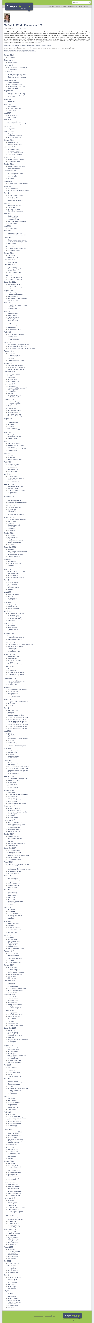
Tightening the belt (13, 1048)
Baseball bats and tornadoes (16, 369)
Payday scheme (12, 1282)
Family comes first (13, 1184)
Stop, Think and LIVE (14, 381)
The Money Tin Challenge (15, 1034)
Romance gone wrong (14, 1153)
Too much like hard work (14, 436)
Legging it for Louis (13, 313)
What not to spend (13, 693)
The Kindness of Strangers (15, 211)
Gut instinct (11, 426)
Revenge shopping (13, 1268)
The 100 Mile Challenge (14, 542)
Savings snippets (12, 1279)
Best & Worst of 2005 (14, 1170)
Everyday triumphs (13, 296)
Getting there (11, 911)
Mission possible (12, 584)
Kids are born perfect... (14, 923)
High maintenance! (13, 188)
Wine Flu (10, 596)
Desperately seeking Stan (15, 826)
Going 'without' (12, 286)
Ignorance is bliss (12, 887)
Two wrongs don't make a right (16, 367)
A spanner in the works (14, 556)
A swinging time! (12, 1013)
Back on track (11, 1098)
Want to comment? (9, 51)
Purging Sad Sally (13, 575)
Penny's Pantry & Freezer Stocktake (18, 738)
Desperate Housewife (14, 676)
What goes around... (13, 1058)
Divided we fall (12, 511)
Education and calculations (15, 152)
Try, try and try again (13, 773)
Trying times (11, 918)
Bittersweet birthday (13, 1188)
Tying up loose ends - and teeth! (17, 74)
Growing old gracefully (14, 1233)
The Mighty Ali (12, 782)
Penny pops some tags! (14, 137)
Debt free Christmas (13, 1204)
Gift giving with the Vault (14, 1302)
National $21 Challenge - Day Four (17, 723)
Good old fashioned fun (14, 397)
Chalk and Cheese (13, 582)
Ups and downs (12, 976)
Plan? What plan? (13, 321)
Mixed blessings (12, 1104)
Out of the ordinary (13, 466)
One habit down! (12, 1144)
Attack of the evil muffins (14, 608)
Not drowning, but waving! (15, 135)
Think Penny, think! (13, 88)
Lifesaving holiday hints (14, 1076)
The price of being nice (14, 763)
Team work (11, 985)
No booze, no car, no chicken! (16, 672)
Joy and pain (11, 528)
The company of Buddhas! (15, 200)
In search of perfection (14, 808)
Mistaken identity (12, 598)
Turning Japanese (13, 338)
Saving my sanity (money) (15, 618)
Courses (51, 6)
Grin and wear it (12, 326)
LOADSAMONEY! (13, 758)
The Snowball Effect (13, 573)
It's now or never (12, 228)
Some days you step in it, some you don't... (20, 869)
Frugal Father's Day (13, 1242)
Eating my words (12, 176)
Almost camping (12, 801)
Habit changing (12, 1179)
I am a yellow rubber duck (15, 639)
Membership (72, 6)
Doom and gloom (12, 336)
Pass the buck (12, 117)
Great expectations (13, 422)
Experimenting (12, 1156)
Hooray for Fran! (12, 1205)
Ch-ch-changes (12, 670)
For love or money (13, 691)
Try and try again (12, 468)
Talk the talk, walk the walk (15, 365)
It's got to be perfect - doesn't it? (17, 519)
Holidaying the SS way (14, 696)
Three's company (12, 62)
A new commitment (13, 840)
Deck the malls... (12, 513)
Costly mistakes (12, 944)
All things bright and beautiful (16, 445)
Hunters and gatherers (14, 969)
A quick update (12, 1069)
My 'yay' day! (11, 96)
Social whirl (11, 307)
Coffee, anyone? (12, 784)
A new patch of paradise (14, 404)
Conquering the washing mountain (17, 305)
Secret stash (11, 703)
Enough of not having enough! (16, 95)
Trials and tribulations (14, 1084)
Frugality (10, 733)
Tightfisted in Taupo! (13, 885)
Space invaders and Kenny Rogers (17, 551)
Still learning (11, 1030)
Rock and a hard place (14, 850)
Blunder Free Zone (13, 1149)
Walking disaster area (14, 605)
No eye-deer (11, 754)
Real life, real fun (12, 267)
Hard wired (11, 544)
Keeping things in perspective (16, 972)
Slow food (10, 669)
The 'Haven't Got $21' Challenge (17, 240)
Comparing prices (13, 1305)
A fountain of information (14, 1213)
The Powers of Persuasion (15, 1139)
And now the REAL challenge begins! (18, 190)
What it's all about (13, 787)
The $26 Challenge (13, 216)
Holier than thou (12, 796)
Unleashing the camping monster (17, 803)
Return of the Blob (13, 1137)
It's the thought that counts (15, 1014)
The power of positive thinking (16, 843)
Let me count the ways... (14, 1116)
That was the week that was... (16, 646)
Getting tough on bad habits (15, 1025)
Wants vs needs (12, 786)
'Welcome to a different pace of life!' (18, 388)
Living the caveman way (14, 859)
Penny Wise (22, 28)
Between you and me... (14, 929)
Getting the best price (14, 1241)
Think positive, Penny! (14, 656)
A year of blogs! (12, 1109)
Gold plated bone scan (14, 1195)
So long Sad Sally (13, 1256)
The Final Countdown (14, 1186)
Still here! (10, 589)
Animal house (11, 1284)
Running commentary (14, 567)
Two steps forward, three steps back (18, 183)
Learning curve (12, 1304)
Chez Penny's (11, 377)
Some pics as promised (14, 395)
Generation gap (12, 1057)
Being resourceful (13, 1100)
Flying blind (11, 178)
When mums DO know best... (16, 866)
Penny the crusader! (13, 1218)
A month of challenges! (14, 913)
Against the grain (12, 428)
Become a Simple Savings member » (25, 51)
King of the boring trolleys (15, 838)
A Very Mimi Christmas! (14, 374)
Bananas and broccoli (14, 1072)
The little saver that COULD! (16, 159)
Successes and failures (14, 871)
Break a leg (11, 1200)
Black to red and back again (15, 901)
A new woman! (12, 386)
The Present (11, 549)
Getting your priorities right (15, 541)
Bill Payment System (13, 1232)
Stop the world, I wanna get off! (16, 577)
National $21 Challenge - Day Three (18, 724)
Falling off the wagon (13, 1239)
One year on (11, 129)
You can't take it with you (15, 233)
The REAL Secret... (13, 932)
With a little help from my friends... (17, 221)
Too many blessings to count (16, 360)
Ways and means (12, 586)
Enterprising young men (14, 414)
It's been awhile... (12, 223)
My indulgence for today (14, 329)
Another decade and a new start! (17, 77)
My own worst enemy (14, 615)
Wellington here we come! (15, 539)
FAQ (54, 1316)
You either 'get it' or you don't (16, 715)
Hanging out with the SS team (16, 1207)
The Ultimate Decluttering (15, 416)
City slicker (11, 1295)
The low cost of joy (13, 142)
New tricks (10, 455)
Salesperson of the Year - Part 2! (17, 449)
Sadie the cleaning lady (14, 617)
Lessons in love (12, 270)
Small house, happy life (14, 402)
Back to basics (12, 1253)
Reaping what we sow (14, 1020)
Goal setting (11, 1022)
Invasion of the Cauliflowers (15, 974)
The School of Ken (13, 469)
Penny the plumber (13, 1032)
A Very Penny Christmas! (15, 154)
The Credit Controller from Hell (16, 572)
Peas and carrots (12, 744)
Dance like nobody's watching (16, 334)
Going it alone (11, 57)
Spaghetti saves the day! (15, 76)
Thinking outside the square (15, 1004)
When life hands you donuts (15, 173)
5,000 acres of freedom (14, 507)
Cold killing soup (12, 1258)
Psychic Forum (12, 1041)
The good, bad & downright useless (18, 1039)
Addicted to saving (13, 1051)
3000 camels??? (12, 207)
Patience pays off (12, 813)
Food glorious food (13, 798)
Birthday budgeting (13, 1270)
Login (86, 6)
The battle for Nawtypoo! (15, 144)
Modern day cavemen (14, 594)
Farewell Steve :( (12, 1043)
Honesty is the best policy (15, 1167)
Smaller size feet (12, 1002)
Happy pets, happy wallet (15, 1277)
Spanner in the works (14, 1300)
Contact (48, 1316)
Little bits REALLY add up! (15, 277)
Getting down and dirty (14, 161)
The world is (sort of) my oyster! (17, 93)
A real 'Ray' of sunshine (14, 852)
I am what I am (12, 695)
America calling (12, 1265)
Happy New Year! (12, 262)
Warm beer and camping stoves (17, 714)
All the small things (13, 257)
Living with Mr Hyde (13, 971)
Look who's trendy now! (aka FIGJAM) (18, 345)
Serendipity (11, 424)
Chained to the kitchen (14, 857)
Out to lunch (11, 937)
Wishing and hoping (13, 82)
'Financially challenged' (14, 269)
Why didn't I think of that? (15, 1132)
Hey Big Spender (12, 1093)
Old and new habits (13, 1155)
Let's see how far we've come (16, 613)
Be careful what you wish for (16, 514)
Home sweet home (13, 69)
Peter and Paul (12, 561)
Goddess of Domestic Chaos (16, 637)
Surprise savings (12, 992)
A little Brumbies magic (14, 962)
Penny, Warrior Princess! (15, 958)
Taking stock (11, 740)
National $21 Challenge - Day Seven (18, 717)
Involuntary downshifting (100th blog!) (18, 1088)
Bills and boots (12, 1053)
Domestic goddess (13, 1267)
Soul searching (12, 175)
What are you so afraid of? (15, 151)
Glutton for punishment (14, 1090)
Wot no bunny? (12, 1120)
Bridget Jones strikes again (15, 486)
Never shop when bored (14, 1172)
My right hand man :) (13, 134)
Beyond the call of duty (14, 941)
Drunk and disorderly (13, 836)
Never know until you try (14, 1008)
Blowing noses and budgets (15, 1141)
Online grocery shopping (14, 1178)
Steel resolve (11, 909)
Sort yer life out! (12, 625)
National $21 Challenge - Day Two (17, 726)
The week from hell (13, 1254)
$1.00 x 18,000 (12, 480)
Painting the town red (14, 831)
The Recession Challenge (15, 664)
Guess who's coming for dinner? (17, 1118)
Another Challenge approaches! (17, 1055)
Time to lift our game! (14, 443)
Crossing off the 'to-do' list (15, 1035)
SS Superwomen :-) (13, 873)
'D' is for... (10, 1074)
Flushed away (11, 737)
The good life (11, 1163)
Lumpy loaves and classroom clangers (18, 864)
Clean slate (11, 1307)
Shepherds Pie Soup (13, 587)
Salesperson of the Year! (15, 459)
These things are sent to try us (16, 86)
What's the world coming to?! (16, 822)
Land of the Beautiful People (16, 948)
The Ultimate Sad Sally (14, 525)
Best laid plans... (12, 1202)
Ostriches (10, 421)
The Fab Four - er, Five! (14, 660)
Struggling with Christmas (15, 1191)
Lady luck (10, 841)
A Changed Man (12, 476)
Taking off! (10, 705)
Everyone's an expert (14, 868)
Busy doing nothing (13, 390)
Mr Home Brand (12, 606)
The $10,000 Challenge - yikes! (16, 824)
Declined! (10, 854)
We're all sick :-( (12, 899)
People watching (12, 892)
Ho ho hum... (11, 662)
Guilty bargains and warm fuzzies (17, 988)
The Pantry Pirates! (13, 319)
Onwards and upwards (14, 250)
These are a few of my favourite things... (19, 855)
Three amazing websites (14, 1135)
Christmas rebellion (13, 894)
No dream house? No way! (15, 195)
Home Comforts (12, 457)
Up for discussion (12, 1125)
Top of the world (12, 450)
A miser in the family (13, 1223)
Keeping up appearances (15, 1121)
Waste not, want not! (13, 1298)
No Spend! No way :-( (14, 355)
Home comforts (12, 1244)
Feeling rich (11, 917)
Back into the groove (13, 878)
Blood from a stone (13, 943)
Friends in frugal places (14, 500)
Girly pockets (11, 353)
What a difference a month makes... (18, 298)
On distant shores (13, 553)
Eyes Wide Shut (12, 471)
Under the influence (13, 464)
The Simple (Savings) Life (15, 829)
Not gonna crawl (12, 648)
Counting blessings (13, 986)
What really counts (13, 636)
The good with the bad (14, 168)
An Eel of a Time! (12, 115)
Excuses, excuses (13, 953)
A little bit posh (12, 391)
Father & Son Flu (12, 315)
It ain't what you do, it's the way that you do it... (21, 644)
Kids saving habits (13, 1174)
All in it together (12, 978)
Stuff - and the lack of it (14, 108)
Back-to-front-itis (12, 967)
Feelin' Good (11, 199)
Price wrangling (12, 1288)
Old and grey (11, 530)
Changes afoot (12, 983)
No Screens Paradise (14, 499)
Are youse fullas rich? (14, 430)
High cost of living (13, 1165)
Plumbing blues (12, 1296)
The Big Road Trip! (13, 537)
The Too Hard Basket (14, 780)
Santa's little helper (13, 1000)
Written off (10, 1293)
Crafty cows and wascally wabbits (17, 502)
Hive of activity (12, 620)
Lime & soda (11, 255)
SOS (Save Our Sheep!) (14, 410)
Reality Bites (11, 600)
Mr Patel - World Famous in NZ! (17, 235)
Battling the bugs (12, 1286)
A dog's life (11, 882)
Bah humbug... (12, 815)
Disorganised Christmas (14, 827)
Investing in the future (14, 650)
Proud (9, 405)
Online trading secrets (14, 1251)
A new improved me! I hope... (16, 800)
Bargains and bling (13, 1127)
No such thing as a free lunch (16, 478)
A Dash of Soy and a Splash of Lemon (18, 124)
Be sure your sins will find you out (17, 778)
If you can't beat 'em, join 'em (16, 674)
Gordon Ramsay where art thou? (17, 490)
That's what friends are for (15, 284)
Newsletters (61, 6)
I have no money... (13, 629)
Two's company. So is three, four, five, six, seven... (22, 348)
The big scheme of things (15, 84)
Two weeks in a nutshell (14, 810)
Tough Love (11, 376)
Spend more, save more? (15, 1083)
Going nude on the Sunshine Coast (18, 702)
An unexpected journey (14, 122)
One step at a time (13, 1151)
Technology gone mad (14, 651)
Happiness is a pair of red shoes (17, 248)
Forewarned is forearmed (15, 915)
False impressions (13, 946)
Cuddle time (11, 1106)
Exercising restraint (13, 1081)
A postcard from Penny (14, 1209)
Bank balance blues (13, 1049)
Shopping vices (12, 1249)
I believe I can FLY (13, 1107)
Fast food (10, 494)
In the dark (11, 712)
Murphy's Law (11, 447)
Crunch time (11, 565)
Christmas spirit (12, 509)
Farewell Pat (11, 527)
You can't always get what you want (18, 770)
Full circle (10, 393)
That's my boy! (12, 435)
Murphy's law (11, 897)
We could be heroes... (14, 482)
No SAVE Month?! (13, 492)
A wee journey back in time (15, 294)
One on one (11, 523)
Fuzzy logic (11, 1006)
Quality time (11, 1169)
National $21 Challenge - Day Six (17, 719)
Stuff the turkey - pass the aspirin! (17, 812)
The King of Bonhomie (14, 412)
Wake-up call (11, 792)
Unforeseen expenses (14, 1102)
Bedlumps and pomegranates (16, 880)
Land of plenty (12, 521)
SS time (10, 631)
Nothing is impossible (14, 682)
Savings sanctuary (13, 1023)
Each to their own (12, 106)
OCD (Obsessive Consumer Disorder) (18, 766)
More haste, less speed (14, 1062)
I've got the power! (13, 1092)
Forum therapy (12, 1018)
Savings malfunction (13, 955)
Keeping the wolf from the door (16, 681)
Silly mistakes (11, 735)
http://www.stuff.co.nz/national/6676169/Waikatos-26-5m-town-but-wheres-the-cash (27, 45)
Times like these (12, 438)
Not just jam (11, 358)
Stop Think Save (12, 939)
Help (80, 6)
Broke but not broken (13, 149)
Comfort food (11, 1071)
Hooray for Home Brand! (14, 1060)
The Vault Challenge (13, 756)
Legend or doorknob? (14, 1142)
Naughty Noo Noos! (13, 339)
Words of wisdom (12, 627)
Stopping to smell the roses (15, 554)
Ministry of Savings (13, 488)
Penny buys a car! (13, 197)
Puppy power (11, 1114)
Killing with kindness (13, 1176)
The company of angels (14, 205)
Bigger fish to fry (12, 243)
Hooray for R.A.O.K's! (14, 308)
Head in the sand (12, 658)
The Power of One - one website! (17, 772)
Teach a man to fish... (14, 219)
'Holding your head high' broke (16, 166)
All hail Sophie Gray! (13, 895)
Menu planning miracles (14, 1193)
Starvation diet (12, 903)
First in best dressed (13, 1133)
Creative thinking (12, 293)
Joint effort (10, 1086)
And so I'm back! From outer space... (18, 346)
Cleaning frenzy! (12, 1067)
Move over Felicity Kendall (15, 1219)
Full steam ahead (12, 752)
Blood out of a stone (13, 710)
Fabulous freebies (13, 817)
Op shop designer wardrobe (15, 1211)
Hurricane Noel (12, 1235)
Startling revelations (13, 1237)
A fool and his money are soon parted (18, 768)
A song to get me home (14, 272)
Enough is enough (13, 379)
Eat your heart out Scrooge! (15, 990)
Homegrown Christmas (14, 563)
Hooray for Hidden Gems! (15, 357)
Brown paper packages (14, 1190)
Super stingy (11, 764)
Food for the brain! (13, 300)
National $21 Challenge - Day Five (17, 721)
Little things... (11, 960)
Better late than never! (14, 209)
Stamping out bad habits (14, 1123)
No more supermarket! (14, 927)
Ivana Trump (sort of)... (14, 751)
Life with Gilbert (12, 110)
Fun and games (12, 931)
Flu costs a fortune (13, 1272)
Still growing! (11, 101)
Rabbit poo (11, 957)
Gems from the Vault (13, 1263)
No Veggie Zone (12, 684)
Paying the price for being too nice (17, 241)
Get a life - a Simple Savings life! (17, 746)
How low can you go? (14, 1016)
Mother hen (11, 1037)
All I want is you (12, 327)
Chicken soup (11, 742)
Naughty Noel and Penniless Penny (18, 794)
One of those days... (13, 999)
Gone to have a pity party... (15, 279)
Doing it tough (11, 535)
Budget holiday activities (14, 1227)
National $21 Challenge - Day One (17, 728)
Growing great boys (13, 317)
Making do (10, 1158)
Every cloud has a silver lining (16, 288)
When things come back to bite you (18, 689)
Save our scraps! (12, 218)
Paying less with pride (14, 883)
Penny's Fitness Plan (13, 1225)
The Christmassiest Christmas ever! (18, 67)
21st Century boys (13, 845)
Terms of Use (38, 1316)
